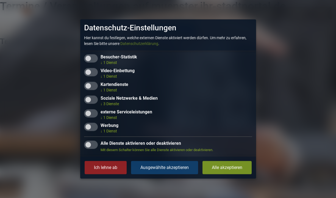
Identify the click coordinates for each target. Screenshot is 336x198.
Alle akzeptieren (227, 167)
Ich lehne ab (105, 167)
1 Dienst (109, 63)
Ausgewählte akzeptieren (164, 167)
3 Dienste (110, 103)
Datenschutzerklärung (139, 44)
